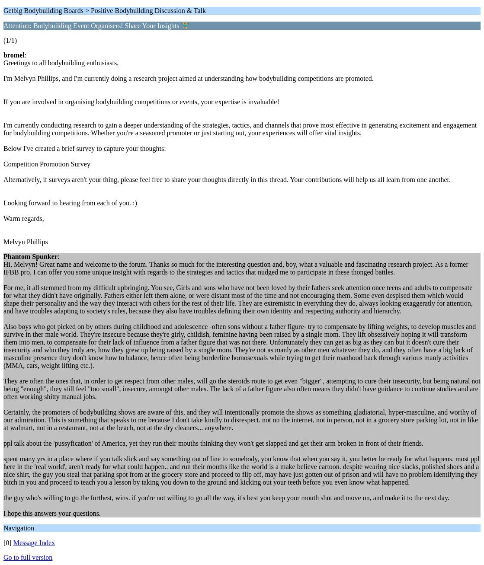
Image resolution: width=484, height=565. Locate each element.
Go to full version (27, 557)
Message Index (34, 542)
